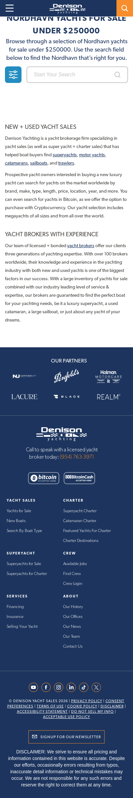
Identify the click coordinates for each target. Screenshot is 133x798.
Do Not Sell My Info (92, 711)
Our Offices (72, 617)
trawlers (66, 163)
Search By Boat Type (24, 531)
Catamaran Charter (79, 521)
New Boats (16, 521)
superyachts (65, 154)
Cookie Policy (82, 706)
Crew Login (72, 584)
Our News (72, 627)
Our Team (71, 636)
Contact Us (72, 646)
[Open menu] (10, 8)
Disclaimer (112, 706)
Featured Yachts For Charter (87, 531)
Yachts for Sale (19, 511)
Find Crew (72, 574)
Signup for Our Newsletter (70, 737)
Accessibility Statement (42, 711)
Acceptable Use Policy (66, 717)
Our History (73, 607)
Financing (15, 607)
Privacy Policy (86, 701)
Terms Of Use (50, 706)
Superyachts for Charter (27, 574)
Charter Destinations (80, 541)
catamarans (16, 163)
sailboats (38, 163)
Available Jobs (75, 564)
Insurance (15, 617)
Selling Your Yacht (22, 627)
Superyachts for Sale (24, 564)
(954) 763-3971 (77, 457)
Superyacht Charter (80, 511)
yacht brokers (80, 245)
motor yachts (92, 154)
